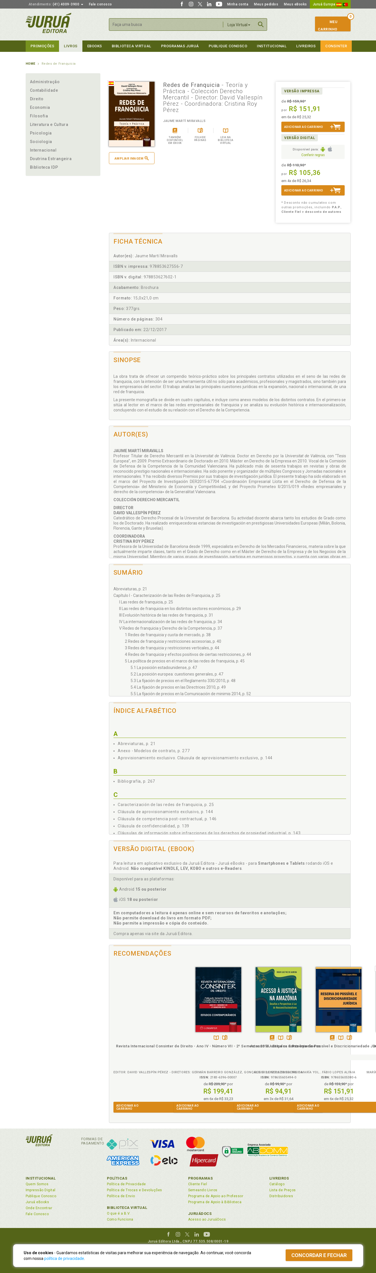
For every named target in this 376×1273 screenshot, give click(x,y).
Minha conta (238, 4)
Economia (40, 107)
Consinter (336, 46)
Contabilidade (44, 90)
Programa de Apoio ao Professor (215, 1196)
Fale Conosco (37, 1214)
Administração (45, 81)
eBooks (94, 46)
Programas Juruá (180, 46)
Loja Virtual (238, 25)
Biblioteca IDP (44, 167)
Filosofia (39, 116)
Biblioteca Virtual (127, 1207)
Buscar (261, 24)
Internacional (43, 150)
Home (30, 64)
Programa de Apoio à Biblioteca (215, 1202)
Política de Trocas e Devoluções (134, 1190)
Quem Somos (37, 1184)
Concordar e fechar (319, 1255)
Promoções (42, 46)
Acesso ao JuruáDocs (207, 1219)
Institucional (271, 46)
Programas (200, 1178)
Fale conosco (100, 4)
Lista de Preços (282, 1190)
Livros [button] (70, 46)
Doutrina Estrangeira (51, 158)
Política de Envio (121, 1196)
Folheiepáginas (146, 1038)
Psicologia (41, 133)
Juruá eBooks (37, 1202)
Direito (37, 99)
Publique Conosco (228, 46)
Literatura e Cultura (49, 124)
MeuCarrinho (328, 25)
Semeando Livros (203, 1190)
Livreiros (306, 46)
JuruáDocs (200, 1213)
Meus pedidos (266, 4)
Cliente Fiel (197, 1184)
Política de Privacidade (126, 1184)
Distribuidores (281, 1196)
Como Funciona (120, 1219)
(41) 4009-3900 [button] (56, 4)
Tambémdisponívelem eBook (193, 1038)
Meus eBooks (295, 4)
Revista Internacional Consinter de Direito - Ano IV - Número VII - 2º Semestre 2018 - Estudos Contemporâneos (139, 1056)
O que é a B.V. (119, 1213)
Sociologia (41, 141)
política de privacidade (64, 1258)
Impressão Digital (41, 1190)
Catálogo (277, 1184)
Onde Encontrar (39, 1208)
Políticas (117, 1178)
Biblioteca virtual (131, 46)
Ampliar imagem (132, 158)
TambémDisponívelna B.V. (137, 1038)
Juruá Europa (330, 4)
